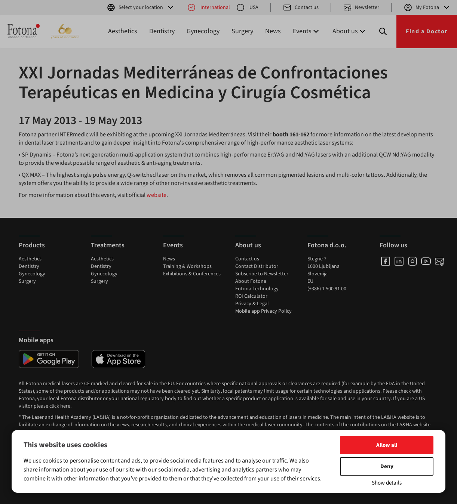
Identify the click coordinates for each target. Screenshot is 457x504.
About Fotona (250, 281)
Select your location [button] (141, 7)
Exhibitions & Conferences (192, 274)
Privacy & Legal (252, 303)
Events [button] (306, 31)
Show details (387, 483)
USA (247, 7)
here (65, 406)
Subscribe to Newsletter (261, 274)
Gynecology (203, 31)
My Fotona (427, 7)
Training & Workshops (187, 266)
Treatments (108, 245)
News (273, 31)
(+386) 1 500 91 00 (326, 289)
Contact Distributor (256, 266)
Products (32, 245)
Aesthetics (122, 31)
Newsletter (361, 7)
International (208, 7)
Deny (386, 466)
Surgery (242, 31)
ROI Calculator (251, 296)
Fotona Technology (257, 289)
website (156, 195)
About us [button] (349, 31)
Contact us (301, 7)
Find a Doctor (427, 31)
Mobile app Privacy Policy (263, 311)
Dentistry (162, 31)
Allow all (386, 445)
